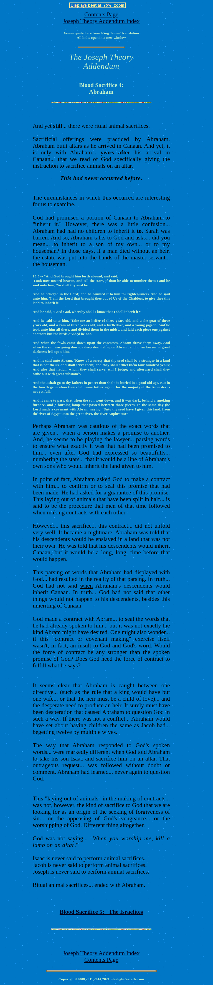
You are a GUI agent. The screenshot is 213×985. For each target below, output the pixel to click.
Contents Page (101, 14)
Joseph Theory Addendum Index (101, 21)
